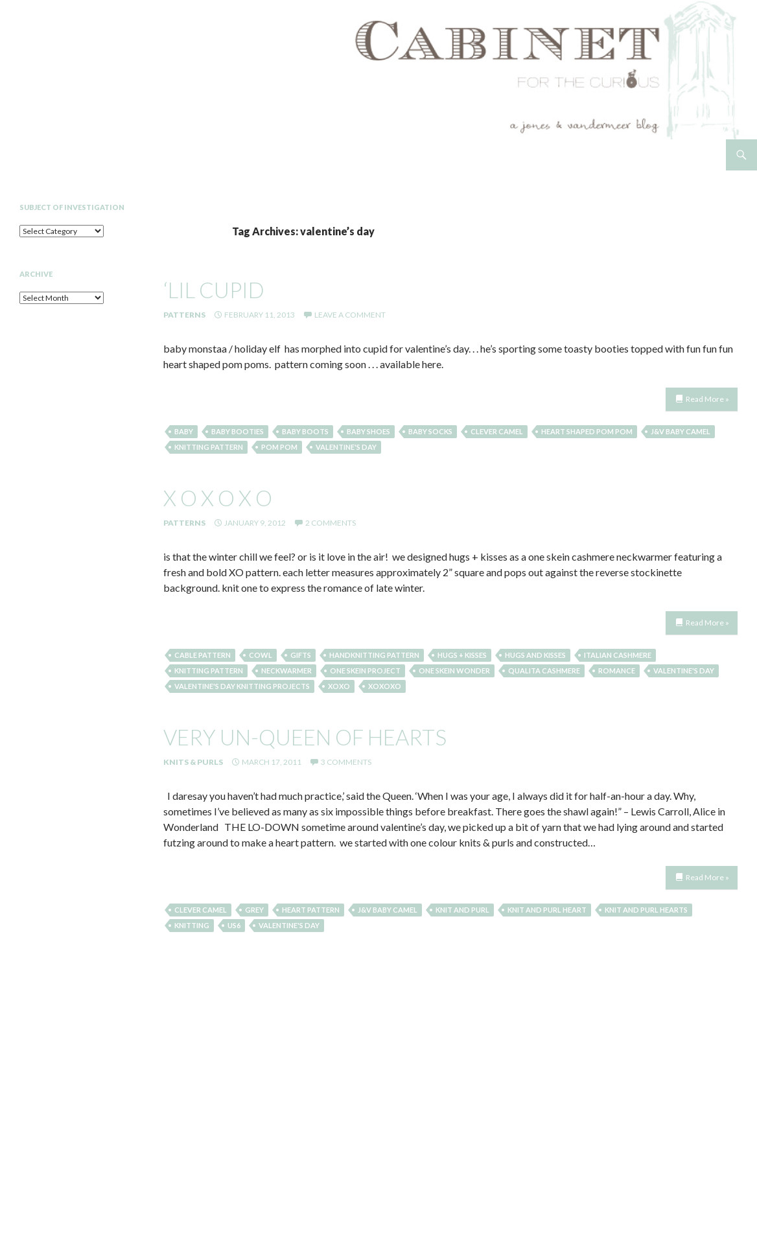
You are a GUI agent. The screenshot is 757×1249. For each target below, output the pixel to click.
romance (616, 670)
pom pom (279, 447)
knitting (191, 925)
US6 (233, 925)
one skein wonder (454, 670)
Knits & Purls (193, 762)
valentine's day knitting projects (242, 686)
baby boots (305, 431)
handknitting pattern (374, 655)
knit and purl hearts (646, 909)
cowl (260, 655)
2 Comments (330, 523)
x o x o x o (217, 498)
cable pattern (202, 655)
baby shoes (368, 431)
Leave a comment (350, 315)
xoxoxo (384, 686)
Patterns (184, 315)
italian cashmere (617, 655)
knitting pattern (208, 447)
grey (254, 909)
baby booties (237, 431)
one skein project (365, 670)
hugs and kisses (535, 655)
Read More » (707, 399)
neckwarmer (286, 670)
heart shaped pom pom (587, 431)
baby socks (430, 431)
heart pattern (311, 909)
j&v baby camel (680, 431)
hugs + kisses (462, 655)
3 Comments (346, 762)
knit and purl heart (547, 909)
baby (183, 431)
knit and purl (462, 909)
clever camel (497, 431)
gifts (300, 655)
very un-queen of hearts (305, 737)
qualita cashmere (544, 670)
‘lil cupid (213, 290)
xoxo (339, 686)
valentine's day (346, 447)
